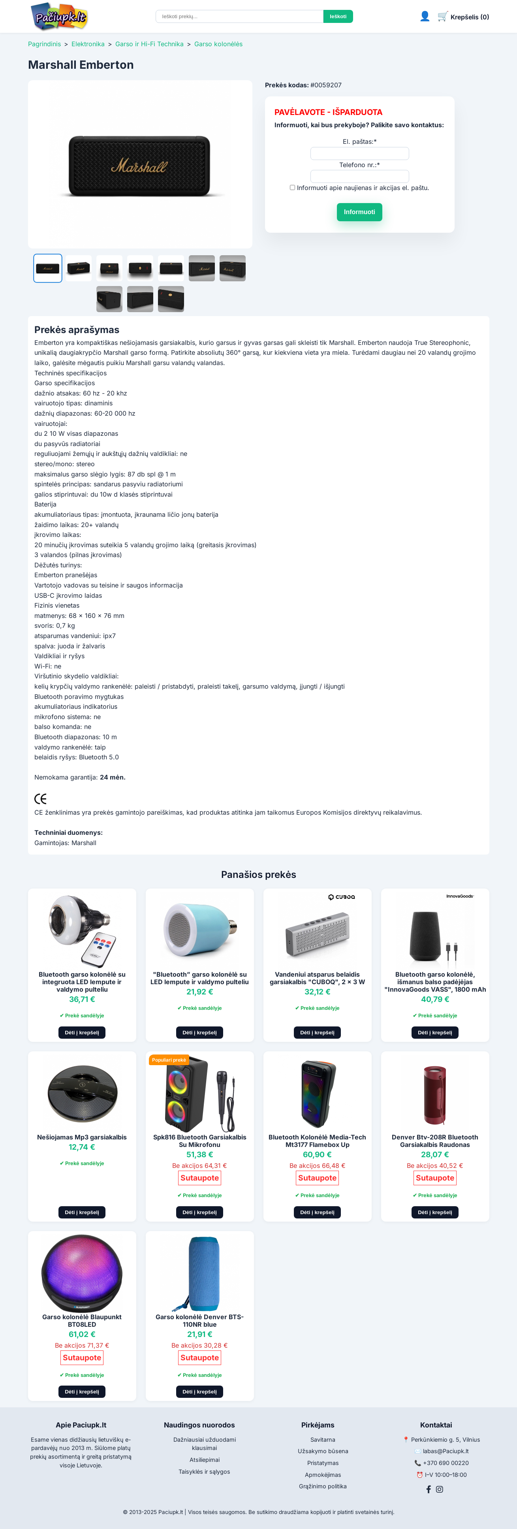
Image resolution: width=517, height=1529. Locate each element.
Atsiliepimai (205, 1459)
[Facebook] (428, 1489)
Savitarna (322, 1439)
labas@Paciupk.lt (446, 1451)
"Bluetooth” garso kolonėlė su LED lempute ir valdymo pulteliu (199, 978)
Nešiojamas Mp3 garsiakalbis (82, 1137)
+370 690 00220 (446, 1462)
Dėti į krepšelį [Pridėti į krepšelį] (82, 1033)
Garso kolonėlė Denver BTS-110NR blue (200, 1320)
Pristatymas (323, 1462)
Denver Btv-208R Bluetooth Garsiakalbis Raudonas (435, 1141)
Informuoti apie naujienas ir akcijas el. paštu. (363, 188)
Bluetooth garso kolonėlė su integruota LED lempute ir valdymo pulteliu (82, 981)
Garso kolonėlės (218, 44)
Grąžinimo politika (323, 1486)
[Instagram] (439, 1489)
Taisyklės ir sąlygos (204, 1471)
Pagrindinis (44, 44)
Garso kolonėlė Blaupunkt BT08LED (82, 1320)
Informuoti (359, 212)
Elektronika (88, 44)
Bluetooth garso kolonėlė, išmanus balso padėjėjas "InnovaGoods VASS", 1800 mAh (435, 981)
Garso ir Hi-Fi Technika (149, 44)
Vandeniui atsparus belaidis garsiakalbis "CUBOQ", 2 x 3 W (317, 978)
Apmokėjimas (323, 1474)
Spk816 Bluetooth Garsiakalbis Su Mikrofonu (199, 1141)
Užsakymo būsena (323, 1451)
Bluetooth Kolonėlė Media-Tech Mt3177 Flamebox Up (317, 1141)
